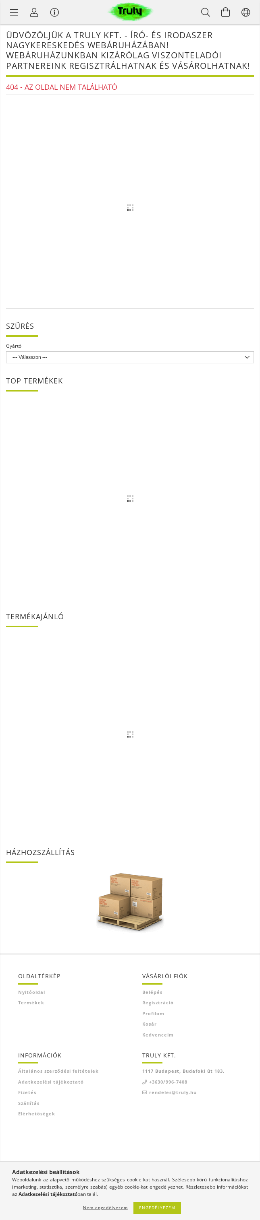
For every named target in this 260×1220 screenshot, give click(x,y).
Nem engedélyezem (105, 1207)
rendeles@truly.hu (173, 1092)
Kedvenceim (158, 1035)
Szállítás (29, 1103)
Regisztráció (158, 1002)
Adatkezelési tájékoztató (51, 1082)
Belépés (152, 992)
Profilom (153, 1013)
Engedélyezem (157, 1207)
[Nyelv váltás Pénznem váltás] (246, 12)
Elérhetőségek (36, 1114)
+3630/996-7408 (168, 1082)
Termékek (31, 1002)
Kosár (149, 1024)
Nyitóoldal (31, 992)
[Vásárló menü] (54, 12)
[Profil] (34, 12)
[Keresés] (206, 12)
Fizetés (27, 1092)
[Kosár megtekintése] (226, 12)
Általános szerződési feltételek (58, 1071)
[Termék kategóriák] (14, 12)
